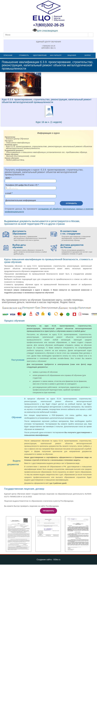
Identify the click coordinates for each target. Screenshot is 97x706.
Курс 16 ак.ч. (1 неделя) (49, 122)
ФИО (7, 178)
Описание (8, 55)
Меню (7, 35)
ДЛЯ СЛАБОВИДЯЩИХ (45, 31)
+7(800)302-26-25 (48, 46)
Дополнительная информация (20, 200)
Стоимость (24, 55)
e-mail (8, 193)
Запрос (87, 55)
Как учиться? (56, 55)
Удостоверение (40, 55)
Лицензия (71, 55)
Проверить (48, 511)
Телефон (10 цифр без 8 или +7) (21, 185)
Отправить (71, 203)
